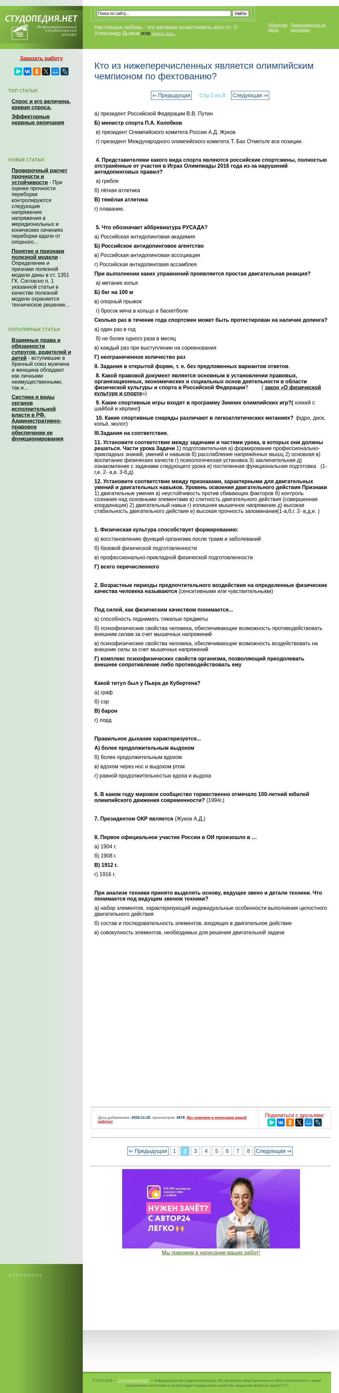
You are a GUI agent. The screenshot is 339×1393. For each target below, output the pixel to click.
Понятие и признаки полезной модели (38, 254)
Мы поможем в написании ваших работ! (211, 1252)
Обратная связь (277, 27)
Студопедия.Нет (133, 1380)
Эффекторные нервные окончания (38, 119)
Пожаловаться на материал (308, 27)
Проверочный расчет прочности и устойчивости (40, 176)
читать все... (164, 33)
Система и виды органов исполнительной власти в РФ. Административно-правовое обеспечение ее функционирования (37, 418)
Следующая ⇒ (250, 95)
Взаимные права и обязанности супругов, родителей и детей (41, 349)
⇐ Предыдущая (171, 95)
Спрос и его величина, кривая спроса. (41, 104)
